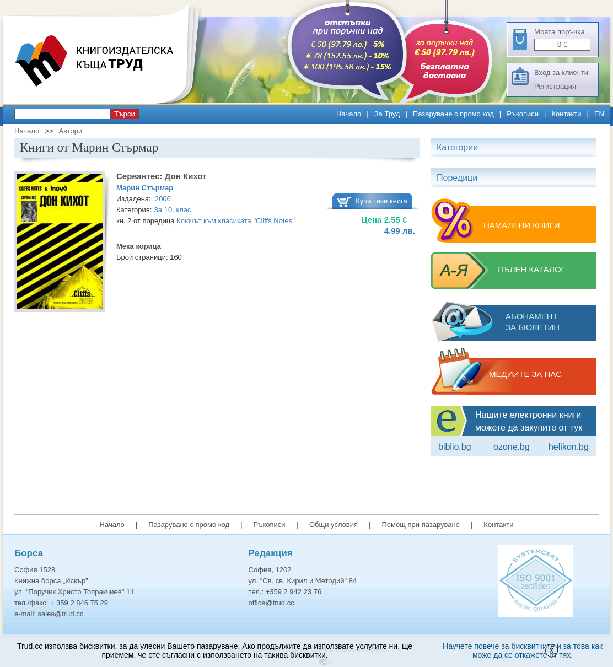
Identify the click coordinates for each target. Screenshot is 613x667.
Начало (348, 114)
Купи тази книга (381, 201)
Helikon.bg (569, 446)
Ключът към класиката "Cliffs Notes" (235, 221)
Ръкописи (523, 114)
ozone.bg (511, 446)
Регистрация (555, 86)
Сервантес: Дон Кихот (161, 176)
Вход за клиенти (561, 72)
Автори (70, 131)
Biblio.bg (454, 446)
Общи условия (333, 524)
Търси (124, 114)
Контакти (566, 114)
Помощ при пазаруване (420, 524)
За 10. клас (172, 210)
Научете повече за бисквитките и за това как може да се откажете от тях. (523, 650)
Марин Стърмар (144, 188)
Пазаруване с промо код (453, 114)
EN (599, 114)
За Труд (387, 114)
